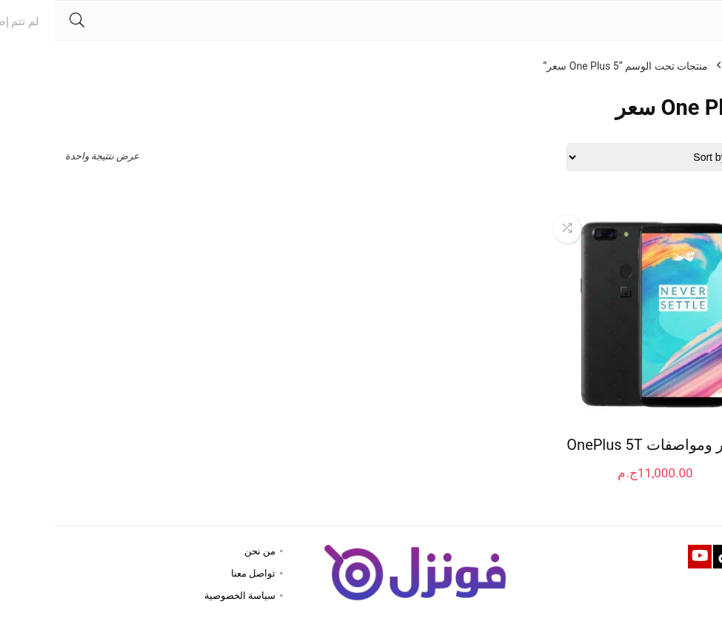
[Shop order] (611, 157)
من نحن (205, 551)
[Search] (23, 20)
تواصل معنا (199, 573)
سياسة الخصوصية (185, 595)
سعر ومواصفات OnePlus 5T (600, 445)
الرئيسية (693, 66)
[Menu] (704, 20)
